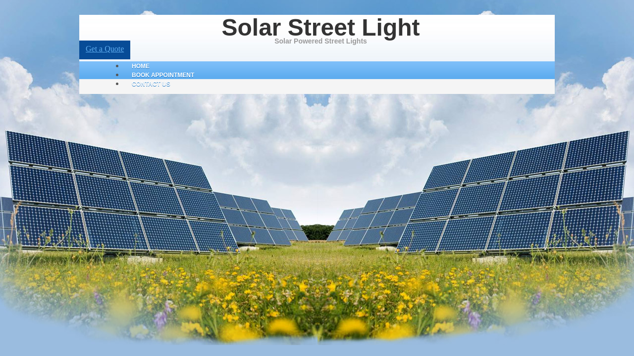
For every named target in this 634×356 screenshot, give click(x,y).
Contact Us (151, 84)
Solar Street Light (320, 27)
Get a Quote (105, 48)
